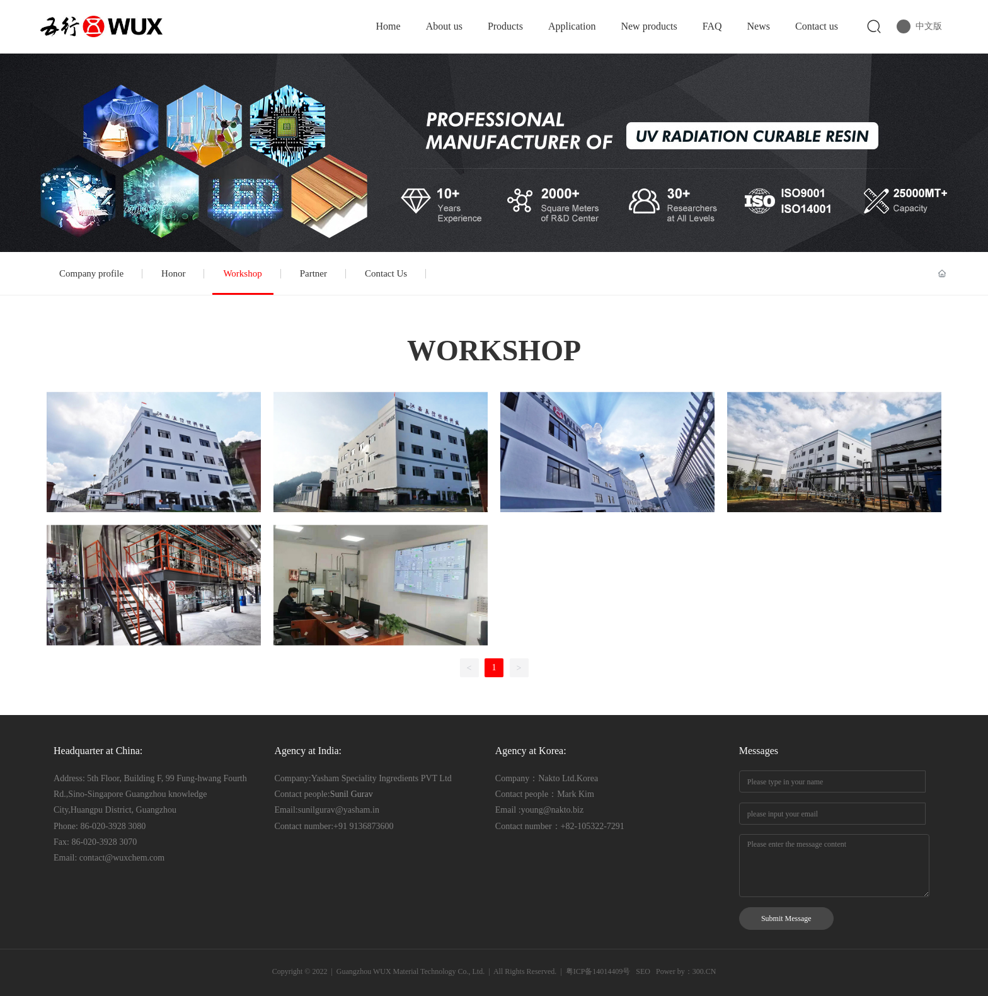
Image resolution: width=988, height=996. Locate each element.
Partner (313, 273)
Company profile (91, 273)
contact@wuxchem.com (121, 857)
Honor (173, 273)
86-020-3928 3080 (113, 826)
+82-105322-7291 (592, 826)
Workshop (242, 273)
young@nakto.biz (552, 810)
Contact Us (386, 273)
